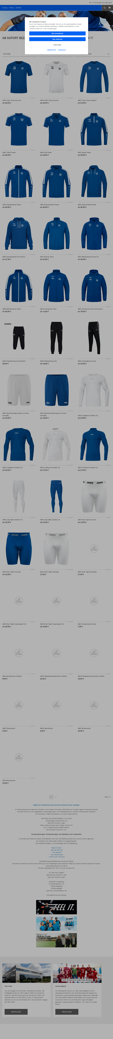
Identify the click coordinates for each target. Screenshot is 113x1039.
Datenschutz (51, 50)
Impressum (62, 50)
